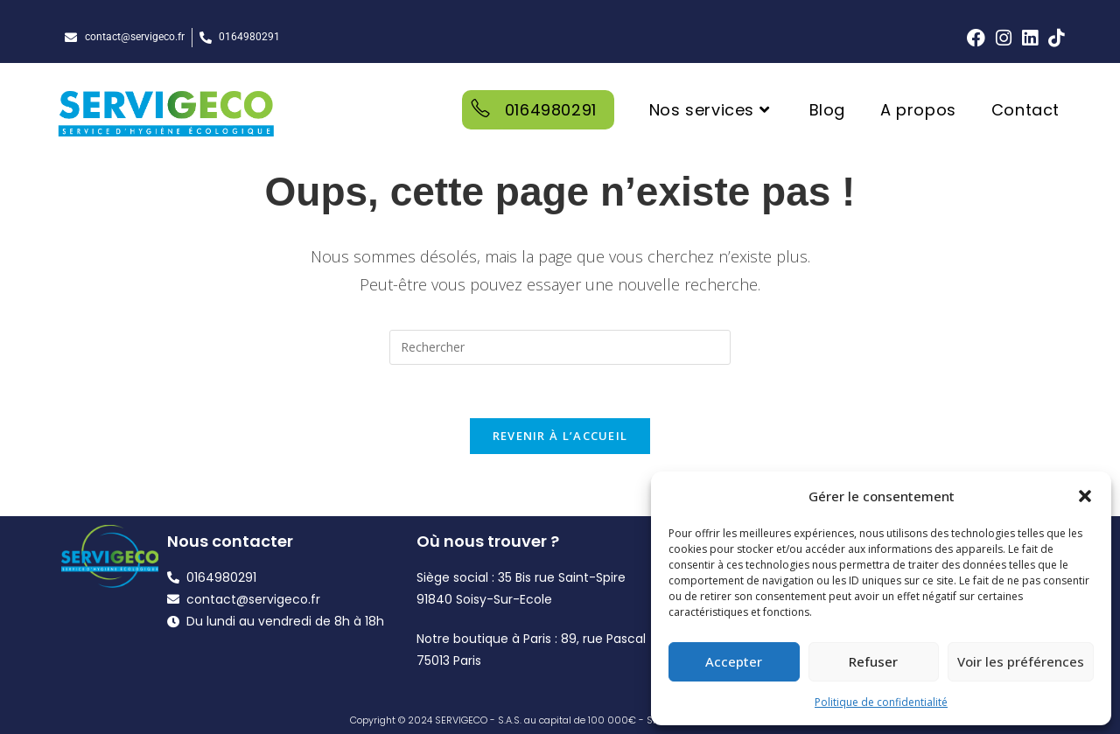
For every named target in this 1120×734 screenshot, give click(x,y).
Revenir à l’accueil (560, 436)
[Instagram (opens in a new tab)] (1003, 38)
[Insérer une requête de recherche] (560, 347)
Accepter (733, 661)
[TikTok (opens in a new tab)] (1053, 38)
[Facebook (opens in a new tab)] (976, 38)
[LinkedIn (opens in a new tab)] (1030, 38)
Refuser (873, 661)
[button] (1085, 496)
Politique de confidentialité (881, 702)
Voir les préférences (1020, 661)
